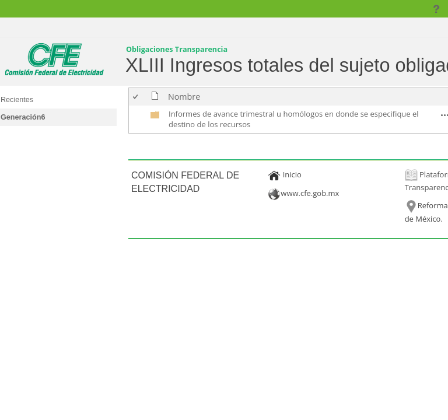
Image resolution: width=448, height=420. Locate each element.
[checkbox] (136, 96)
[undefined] (155, 116)
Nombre (184, 96)
